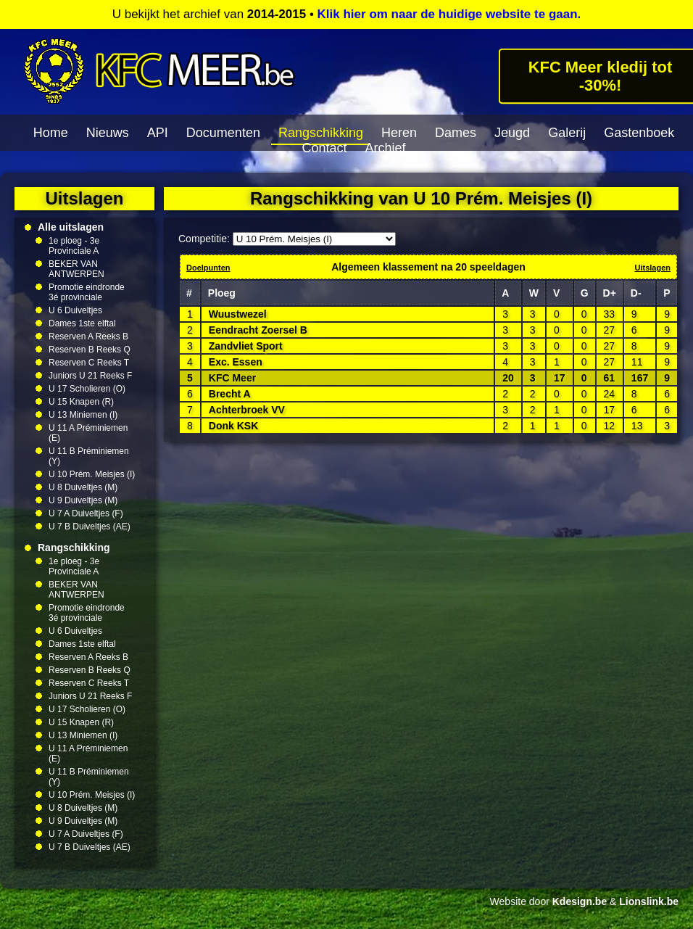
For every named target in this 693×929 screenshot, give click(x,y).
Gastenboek (639, 132)
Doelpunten (208, 267)
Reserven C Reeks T (89, 363)
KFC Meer (232, 378)
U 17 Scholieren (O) (87, 389)
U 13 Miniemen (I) (83, 415)
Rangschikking (320, 132)
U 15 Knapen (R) (81, 402)
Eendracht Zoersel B (258, 330)
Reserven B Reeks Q (89, 349)
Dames (455, 132)
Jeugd (512, 132)
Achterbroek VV (247, 410)
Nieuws (107, 132)
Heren (399, 132)
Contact (324, 148)
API (157, 132)
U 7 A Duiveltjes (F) (86, 513)
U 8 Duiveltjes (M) (83, 487)
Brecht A (230, 394)
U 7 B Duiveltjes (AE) (89, 526)
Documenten (223, 132)
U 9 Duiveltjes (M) (83, 500)
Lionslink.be (649, 901)
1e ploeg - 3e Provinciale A (74, 246)
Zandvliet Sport (246, 346)
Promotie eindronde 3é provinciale (87, 292)
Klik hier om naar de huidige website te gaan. (449, 14)
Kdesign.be (579, 901)
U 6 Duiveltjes (75, 310)
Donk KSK (233, 426)
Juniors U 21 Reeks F (90, 376)
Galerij (567, 132)
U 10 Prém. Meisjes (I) (92, 474)
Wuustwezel (238, 314)
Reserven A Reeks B (88, 336)
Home (50, 132)
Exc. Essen (235, 362)
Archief (385, 148)
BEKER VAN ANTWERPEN (76, 269)
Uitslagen (652, 267)
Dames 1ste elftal (82, 323)
